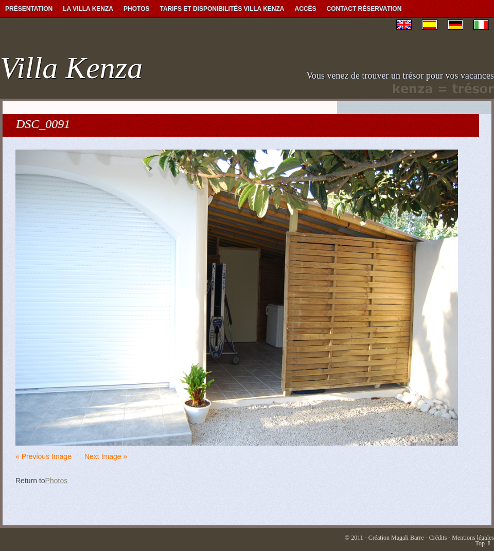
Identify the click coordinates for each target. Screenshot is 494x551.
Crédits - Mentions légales (461, 537)
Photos (136, 8)
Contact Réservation (364, 8)
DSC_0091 (43, 124)
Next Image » (105, 456)
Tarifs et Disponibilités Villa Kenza (222, 8)
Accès (305, 8)
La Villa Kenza (88, 8)
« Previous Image (43, 456)
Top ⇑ (483, 543)
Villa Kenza (71, 68)
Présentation (28, 8)
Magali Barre (407, 537)
